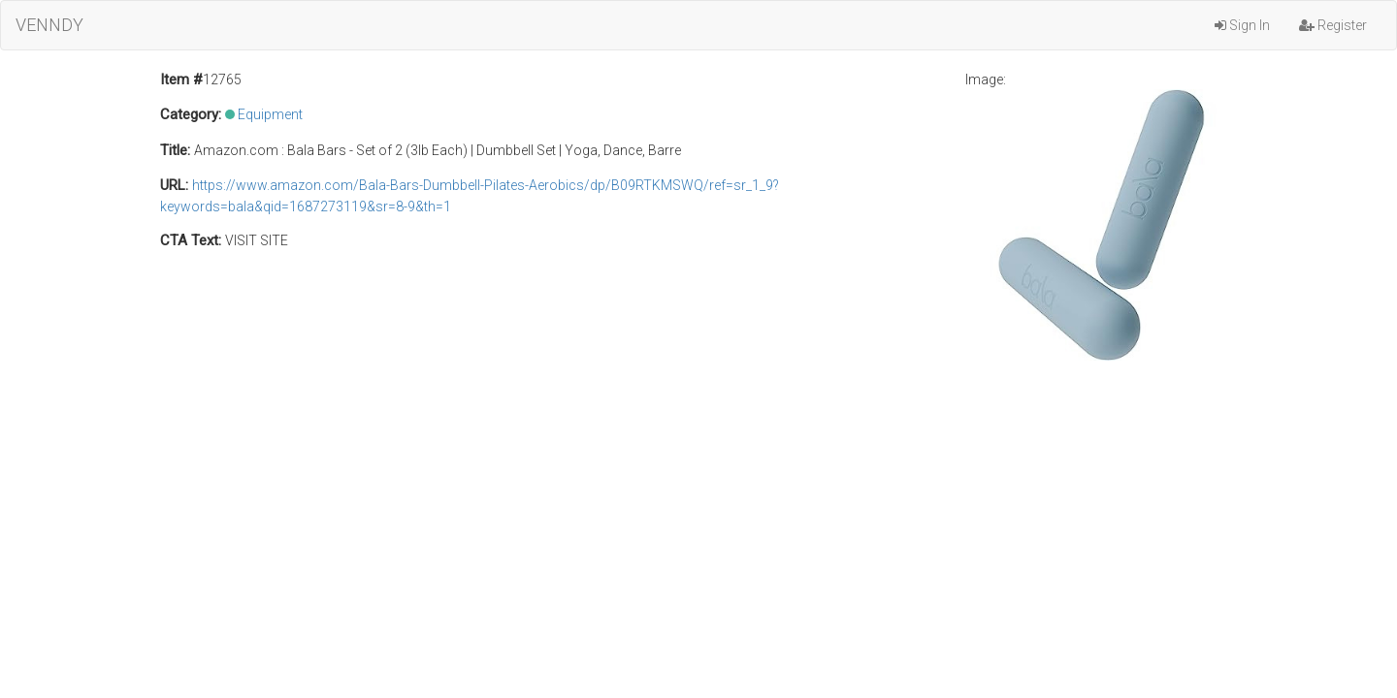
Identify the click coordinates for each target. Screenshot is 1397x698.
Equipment (270, 114)
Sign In (1242, 25)
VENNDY (49, 25)
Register (1333, 25)
